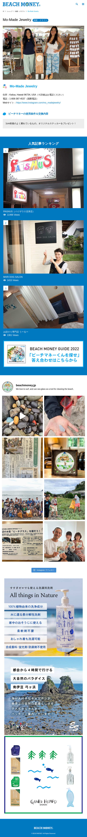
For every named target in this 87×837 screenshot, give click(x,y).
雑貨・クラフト (40, 20)
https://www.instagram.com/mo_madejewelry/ (38, 103)
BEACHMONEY (37, 833)
